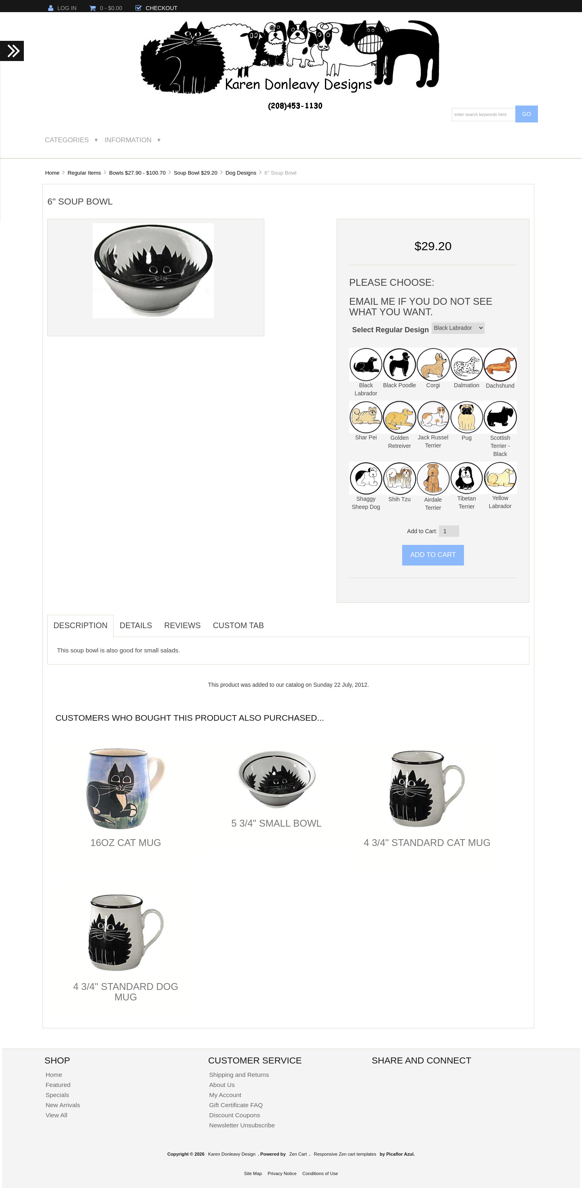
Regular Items (84, 173)
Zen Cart (298, 1154)
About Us (222, 1084)
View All (56, 1115)
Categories (67, 140)
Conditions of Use (320, 1173)
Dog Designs (241, 173)
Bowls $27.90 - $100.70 (137, 173)
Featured (58, 1084)
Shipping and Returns (239, 1074)
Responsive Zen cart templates (345, 1154)
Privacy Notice (282, 1173)
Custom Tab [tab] (238, 625)
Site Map (253, 1173)
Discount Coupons (234, 1115)
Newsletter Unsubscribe (242, 1125)
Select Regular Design (390, 330)
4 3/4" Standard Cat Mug (427, 842)
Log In (62, 8)
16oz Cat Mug (126, 842)
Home (52, 173)
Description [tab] (80, 625)
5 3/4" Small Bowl (276, 823)
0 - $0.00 (105, 8)
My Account (225, 1094)
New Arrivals (63, 1104)
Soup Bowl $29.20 (195, 173)
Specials (57, 1094)
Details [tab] (136, 625)
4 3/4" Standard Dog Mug (125, 991)
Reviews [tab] (182, 625)
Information (128, 140)
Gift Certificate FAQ (236, 1104)
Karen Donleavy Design (232, 1154)
